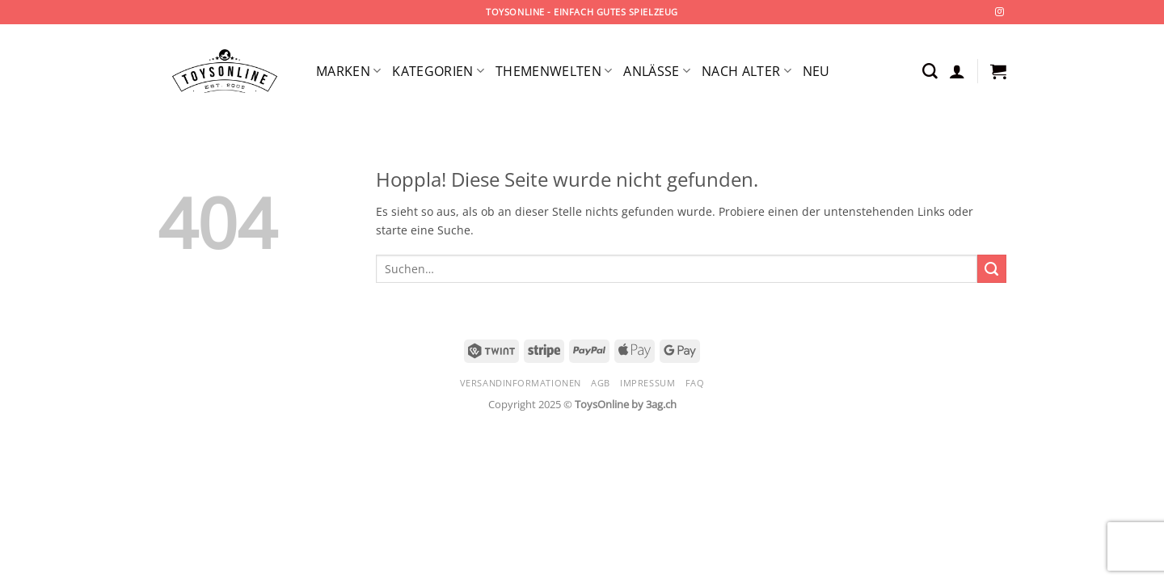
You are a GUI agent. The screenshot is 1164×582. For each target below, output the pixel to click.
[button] (957, 71)
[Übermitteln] (991, 269)
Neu (816, 71)
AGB (600, 383)
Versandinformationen (520, 383)
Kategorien (438, 71)
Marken (348, 71)
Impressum (647, 383)
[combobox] (676, 269)
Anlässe (656, 71)
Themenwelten (554, 71)
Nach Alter (746, 71)
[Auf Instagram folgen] (999, 12)
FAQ (695, 383)
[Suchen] (930, 71)
